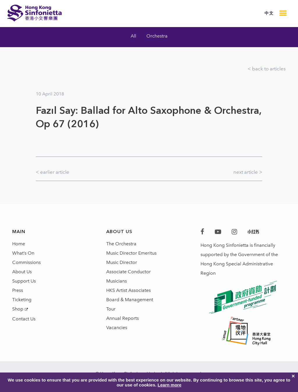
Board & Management (129, 299)
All (133, 36)
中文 (269, 13)
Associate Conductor (128, 271)
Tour (111, 309)
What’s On (23, 253)
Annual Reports (122, 318)
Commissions (26, 262)
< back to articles (267, 69)
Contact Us (24, 319)
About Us (22, 271)
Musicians (116, 281)
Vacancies (116, 327)
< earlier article (52, 172)
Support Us (24, 281)
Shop (17, 309)
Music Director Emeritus (131, 253)
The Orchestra (121, 243)
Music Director (121, 262)
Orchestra (157, 36)
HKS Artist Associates (128, 290)
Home (18, 243)
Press (17, 290)
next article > (247, 172)
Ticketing (21, 299)
